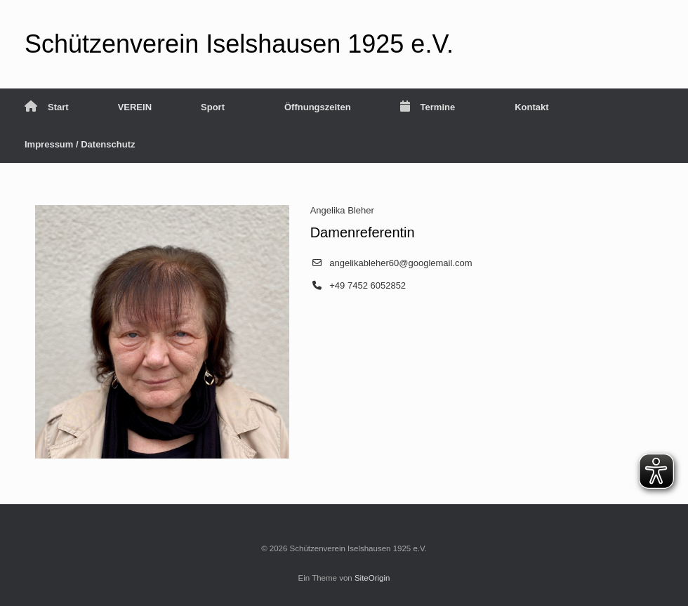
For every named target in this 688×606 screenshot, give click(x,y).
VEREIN (135, 107)
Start (47, 107)
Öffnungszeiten (317, 107)
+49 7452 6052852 (367, 285)
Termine (428, 107)
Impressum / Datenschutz (80, 144)
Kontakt (531, 107)
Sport (213, 107)
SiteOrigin (372, 578)
